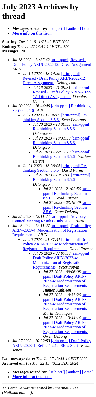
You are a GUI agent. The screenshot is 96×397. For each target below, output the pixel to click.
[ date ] (87, 28)
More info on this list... (32, 33)
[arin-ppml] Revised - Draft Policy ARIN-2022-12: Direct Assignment (52, 62)
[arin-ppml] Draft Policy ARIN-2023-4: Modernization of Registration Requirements (51, 230)
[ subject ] (56, 28)
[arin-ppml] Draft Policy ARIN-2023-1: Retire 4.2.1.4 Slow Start (51, 343)
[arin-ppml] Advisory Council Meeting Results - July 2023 (49, 218)
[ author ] (73, 28)
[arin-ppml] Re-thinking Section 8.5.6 (55, 117)
